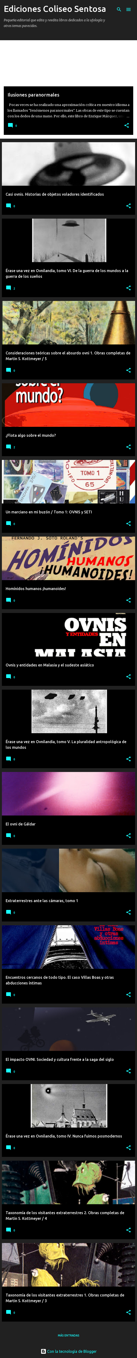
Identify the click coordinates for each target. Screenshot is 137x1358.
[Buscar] (119, 9)
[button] (126, 126)
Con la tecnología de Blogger (69, 1351)
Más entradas (68, 1335)
